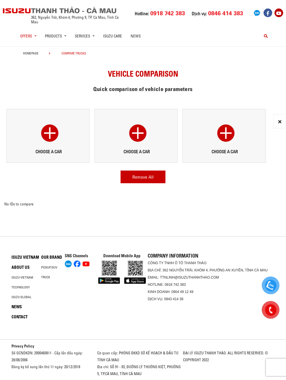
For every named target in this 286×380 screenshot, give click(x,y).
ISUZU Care (112, 36)
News (136, 36)
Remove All (143, 177)
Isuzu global (21, 297)
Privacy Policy (23, 346)
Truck (45, 277)
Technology (21, 287)
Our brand (51, 257)
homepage (31, 53)
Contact (20, 316)
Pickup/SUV (49, 267)
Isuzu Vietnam (25, 257)
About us (21, 267)
